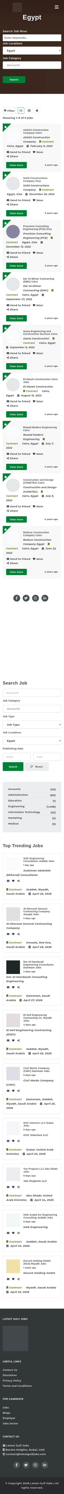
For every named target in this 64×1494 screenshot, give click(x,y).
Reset (36, 766)
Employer (9, 1418)
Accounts (32, 65)
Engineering (16, 806)
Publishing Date (13, 748)
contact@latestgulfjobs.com (26, 1454)
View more (16, 165)
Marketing (15, 817)
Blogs (6, 1412)
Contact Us (10, 1369)
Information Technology (24, 812)
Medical (13, 823)
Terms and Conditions (17, 1385)
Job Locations (12, 43)
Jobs (6, 1407)
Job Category (12, 58)
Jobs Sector (10, 1423)
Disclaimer (10, 1375)
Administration (18, 794)
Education (15, 800)
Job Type (9, 716)
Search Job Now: (15, 31)
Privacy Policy (12, 1380)
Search (14, 79)
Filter (9, 110)
